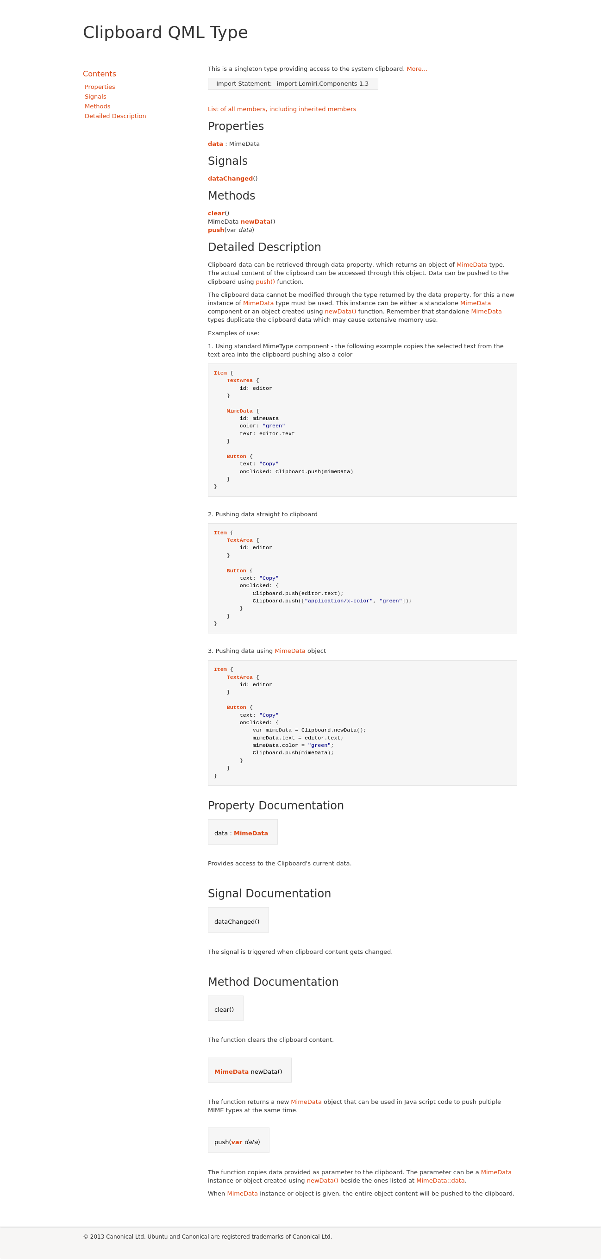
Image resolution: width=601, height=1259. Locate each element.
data (215, 143)
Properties (100, 86)
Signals (95, 96)
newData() (341, 311)
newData (256, 221)
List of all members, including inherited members (282, 109)
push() (265, 281)
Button (236, 456)
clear (216, 213)
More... (417, 68)
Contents (99, 73)
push (216, 229)
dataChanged (230, 178)
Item (220, 373)
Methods (98, 106)
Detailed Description (115, 116)
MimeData (472, 264)
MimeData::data (440, 1180)
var (237, 1142)
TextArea (240, 380)
